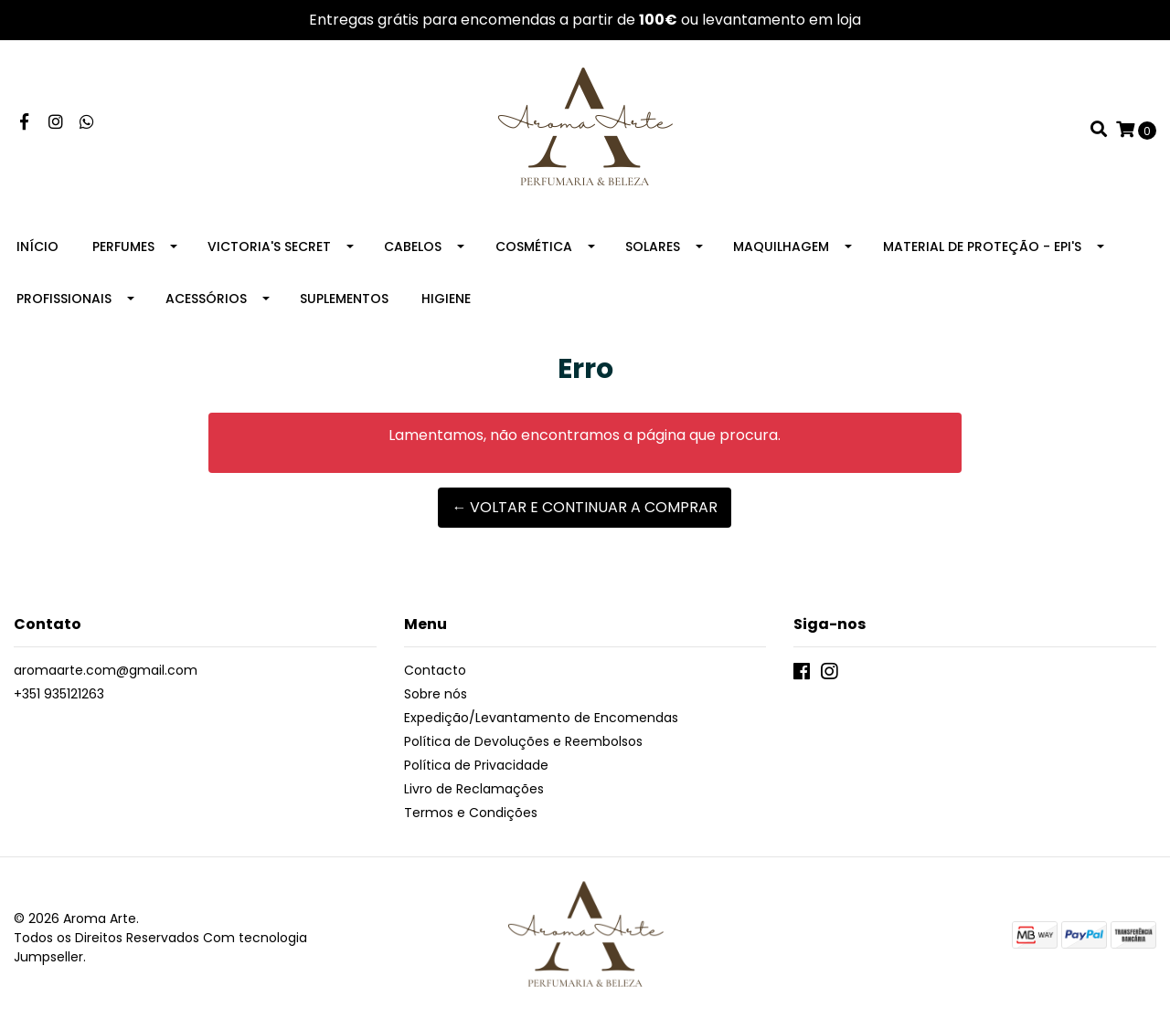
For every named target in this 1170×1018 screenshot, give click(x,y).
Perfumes (123, 246)
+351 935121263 (59, 694)
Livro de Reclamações (474, 789)
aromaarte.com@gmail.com (105, 670)
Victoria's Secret (269, 246)
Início (37, 246)
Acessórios (206, 298)
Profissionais (64, 298)
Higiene (446, 298)
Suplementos (344, 298)
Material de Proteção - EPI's (982, 246)
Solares (652, 246)
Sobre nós (435, 694)
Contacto (435, 670)
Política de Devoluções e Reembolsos (523, 741)
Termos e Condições (470, 812)
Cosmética (533, 246)
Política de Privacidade (476, 765)
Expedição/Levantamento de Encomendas (541, 717)
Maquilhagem (781, 246)
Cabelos (412, 246)
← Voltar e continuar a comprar (585, 507)
